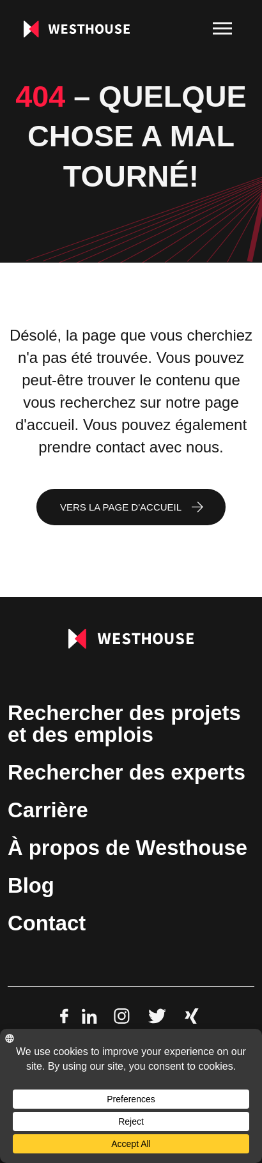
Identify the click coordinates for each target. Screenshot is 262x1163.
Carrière (48, 810)
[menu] (222, 29)
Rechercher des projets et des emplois (124, 723)
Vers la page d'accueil (120, 507)
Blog (31, 885)
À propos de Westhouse (127, 847)
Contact (47, 923)
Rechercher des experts (126, 772)
